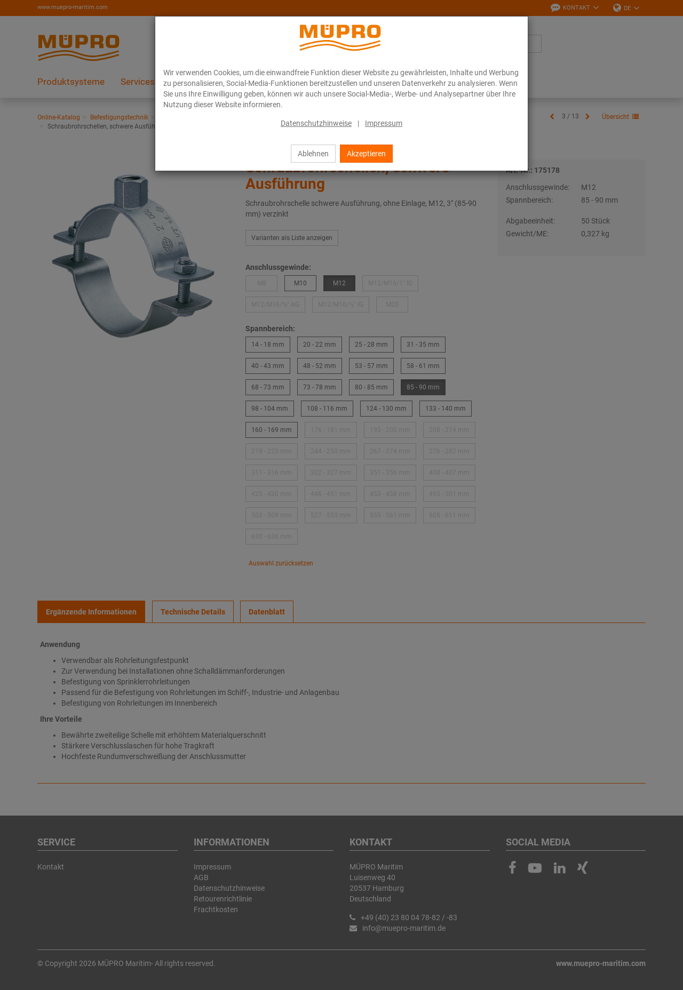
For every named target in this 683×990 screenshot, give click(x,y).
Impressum (383, 123)
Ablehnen (313, 153)
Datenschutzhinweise (316, 123)
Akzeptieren (366, 153)
